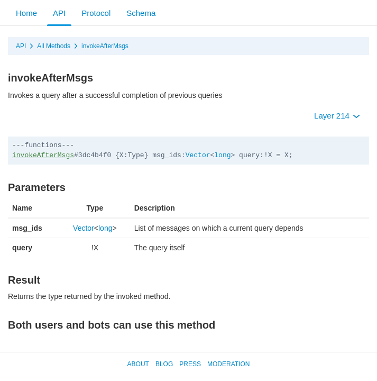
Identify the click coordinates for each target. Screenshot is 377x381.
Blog (164, 364)
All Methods (53, 46)
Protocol (96, 12)
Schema (140, 12)
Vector (198, 155)
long (222, 155)
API (59, 12)
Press (190, 364)
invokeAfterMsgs (104, 46)
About (138, 364)
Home (26, 12)
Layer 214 (337, 115)
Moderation (228, 364)
